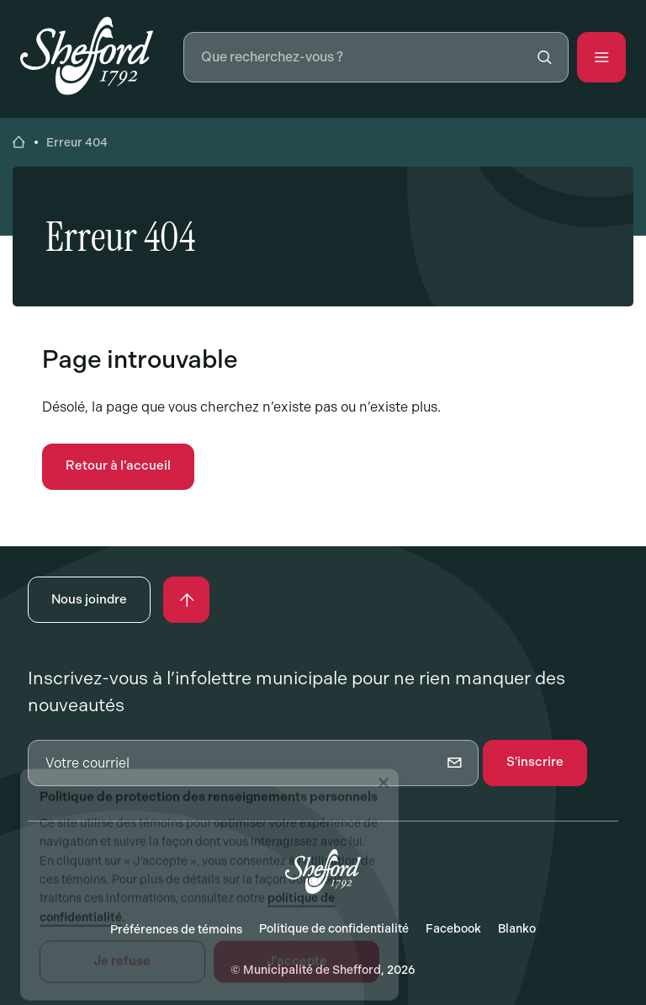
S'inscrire (535, 761)
